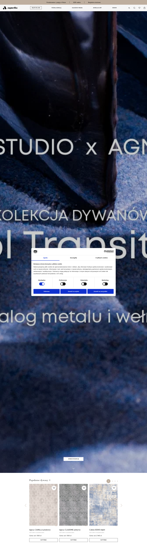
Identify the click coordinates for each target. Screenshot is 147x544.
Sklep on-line (36, 7)
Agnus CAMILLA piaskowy (40, 532)
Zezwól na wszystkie (100, 291)
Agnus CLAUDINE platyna (69, 532)
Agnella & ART (97, 7)
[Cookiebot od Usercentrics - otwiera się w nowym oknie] (105, 251)
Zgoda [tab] (45, 258)
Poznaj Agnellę (56, 7)
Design (114, 7)
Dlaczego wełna (77, 7)
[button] (25, 507)
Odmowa (47, 291)
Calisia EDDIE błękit (97, 532)
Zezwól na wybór (73, 291)
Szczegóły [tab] (73, 258)
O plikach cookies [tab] (102, 258)
